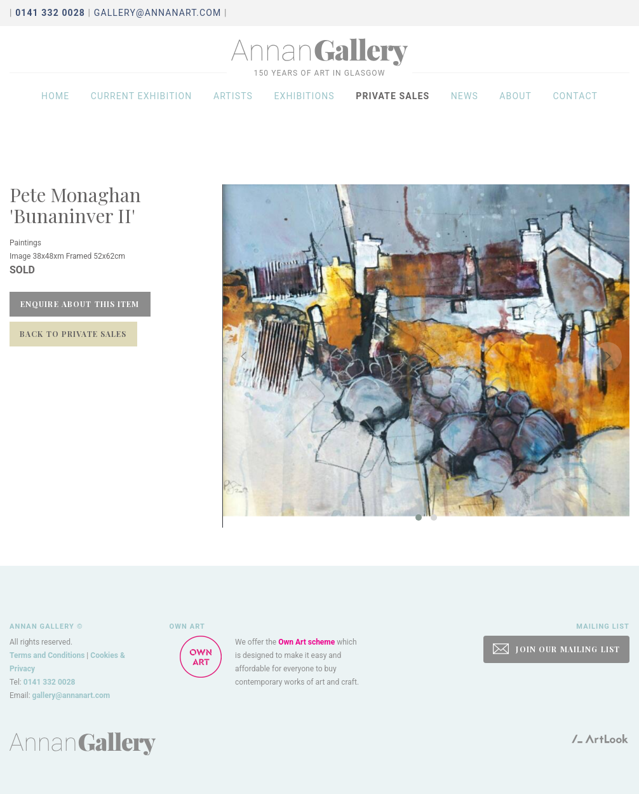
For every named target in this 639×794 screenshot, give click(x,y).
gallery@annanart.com (158, 13)
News (464, 109)
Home (55, 109)
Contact (575, 109)
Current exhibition (141, 109)
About (515, 109)
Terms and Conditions (47, 655)
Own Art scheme (306, 642)
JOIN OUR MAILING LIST (556, 649)
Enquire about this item (80, 304)
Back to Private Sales (73, 334)
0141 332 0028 (50, 682)
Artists (233, 109)
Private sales (392, 109)
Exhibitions (304, 109)
